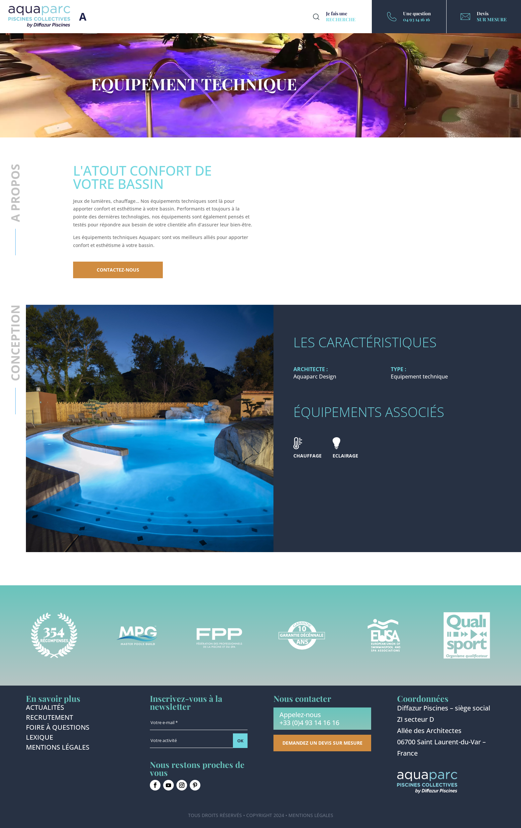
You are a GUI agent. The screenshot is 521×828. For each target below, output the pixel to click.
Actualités (45, 708)
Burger (82, 16)
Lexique (39, 738)
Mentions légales (57, 748)
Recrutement (49, 718)
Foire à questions (57, 728)
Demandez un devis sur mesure (322, 743)
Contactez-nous (118, 270)
